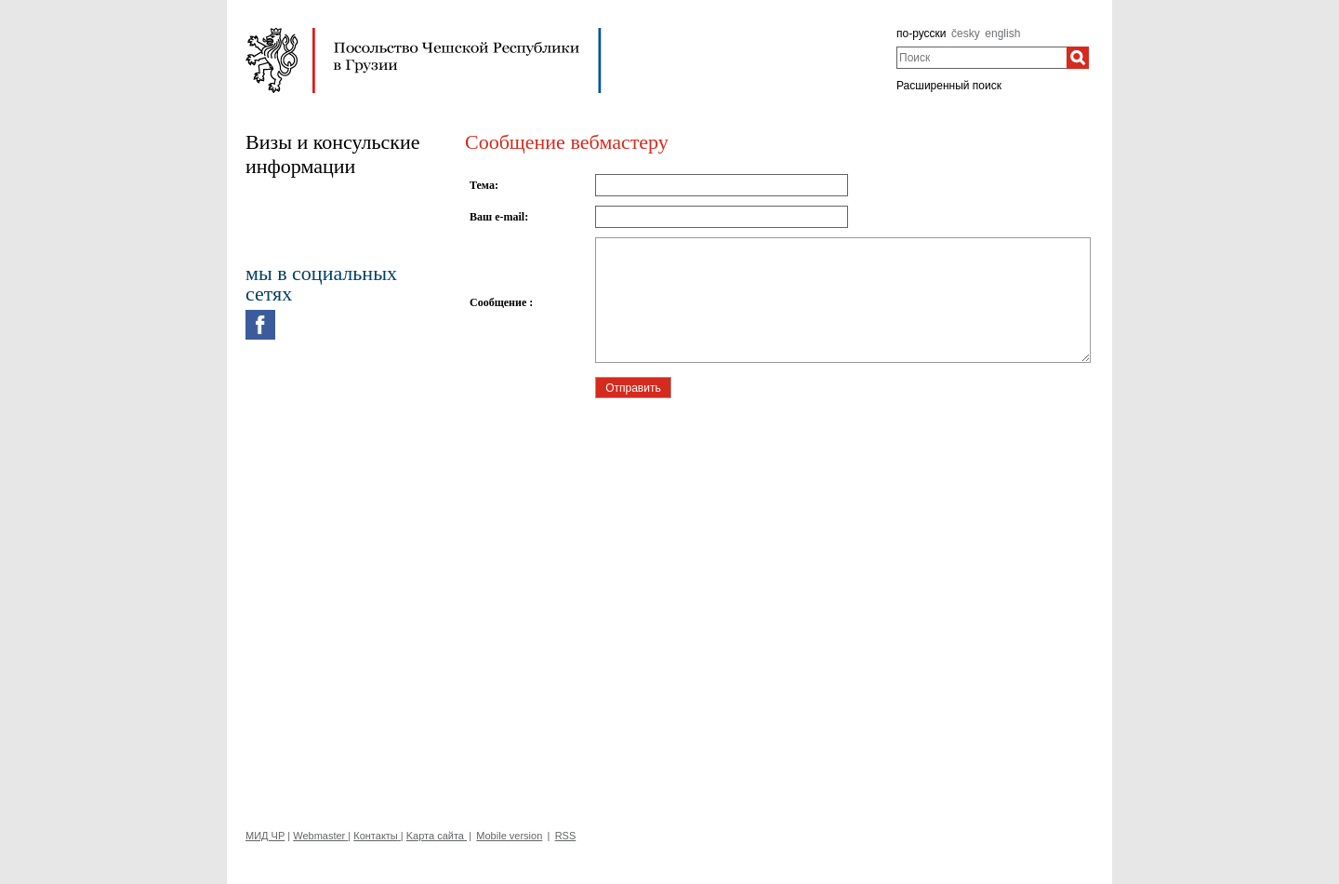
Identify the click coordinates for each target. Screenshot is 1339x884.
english (1002, 33)
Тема (482, 185)
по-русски (921, 33)
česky (965, 33)
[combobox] (981, 58)
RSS (566, 835)
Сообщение (499, 302)
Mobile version (509, 835)
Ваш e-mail (497, 216)
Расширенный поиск (948, 85)
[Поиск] (1078, 58)
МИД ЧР (265, 835)
